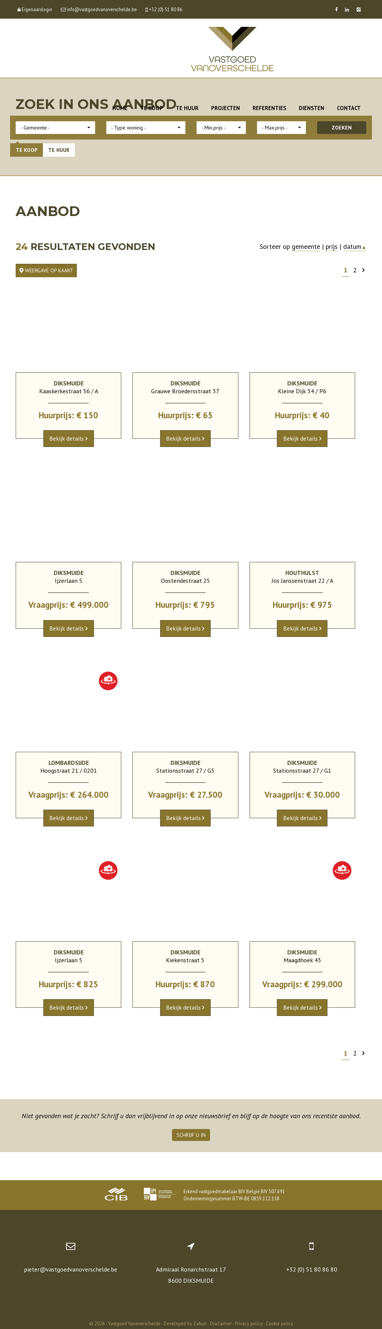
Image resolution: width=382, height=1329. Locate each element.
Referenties (269, 108)
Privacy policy (249, 1323)
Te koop (151, 108)
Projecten (225, 108)
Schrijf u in (191, 1135)
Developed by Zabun (185, 1323)
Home (120, 108)
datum (354, 246)
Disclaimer (221, 1323)
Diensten (311, 108)
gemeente (306, 246)
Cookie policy (279, 1323)
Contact (349, 108)
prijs (332, 246)
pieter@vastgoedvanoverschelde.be (70, 1269)
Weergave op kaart (46, 270)
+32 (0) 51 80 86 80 (311, 1269)
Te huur (187, 108)
